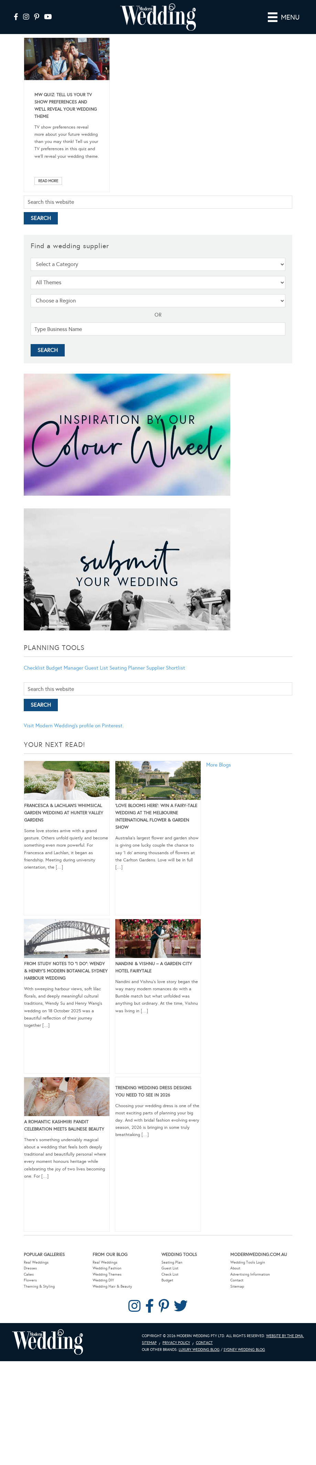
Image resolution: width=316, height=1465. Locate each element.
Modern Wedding (47, 1342)
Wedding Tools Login (247, 1262)
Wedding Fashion (107, 1268)
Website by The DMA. (285, 1336)
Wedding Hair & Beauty (112, 1286)
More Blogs (218, 765)
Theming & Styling (39, 1286)
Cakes (29, 1274)
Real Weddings (36, 1262)
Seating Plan (171, 1262)
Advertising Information (250, 1274)
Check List (169, 1274)
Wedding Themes (107, 1274)
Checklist (34, 668)
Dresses (30, 1268)
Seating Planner (127, 668)
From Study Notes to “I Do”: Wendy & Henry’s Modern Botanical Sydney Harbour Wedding (66, 971)
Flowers (30, 1280)
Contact (236, 1280)
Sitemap (237, 1286)
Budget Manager (64, 668)
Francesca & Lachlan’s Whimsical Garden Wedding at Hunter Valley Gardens (63, 813)
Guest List (96, 668)
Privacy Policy (176, 1343)
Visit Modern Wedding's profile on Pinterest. (74, 726)
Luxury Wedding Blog (199, 1349)
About (235, 1268)
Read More (48, 181)
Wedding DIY (103, 1280)
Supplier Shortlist (165, 668)
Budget (167, 1280)
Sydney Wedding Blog (244, 1349)
